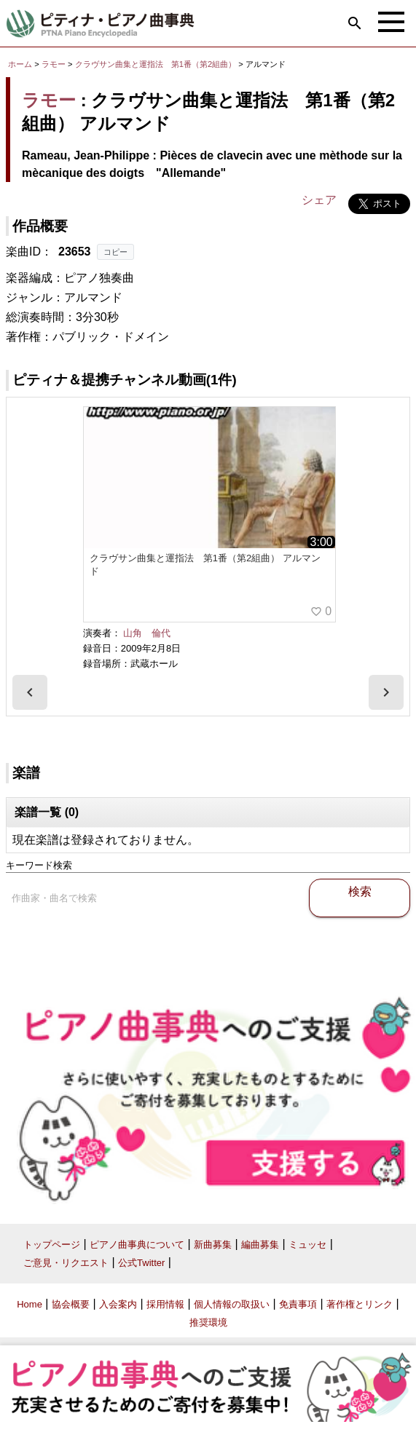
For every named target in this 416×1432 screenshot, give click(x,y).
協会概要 (71, 1304)
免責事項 (298, 1304)
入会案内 (118, 1304)
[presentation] (29, 692)
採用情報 (165, 1304)
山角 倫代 (146, 633)
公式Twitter (141, 1262)
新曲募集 (213, 1244)
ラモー (54, 64)
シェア (319, 200)
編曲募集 (260, 1244)
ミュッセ (307, 1244)
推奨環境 (208, 1322)
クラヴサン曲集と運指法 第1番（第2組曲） (157, 64)
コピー (115, 252)
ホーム (20, 64)
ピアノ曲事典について (137, 1244)
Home (29, 1304)
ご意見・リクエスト (66, 1262)
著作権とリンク (359, 1304)
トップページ (51, 1244)
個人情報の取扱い (232, 1304)
